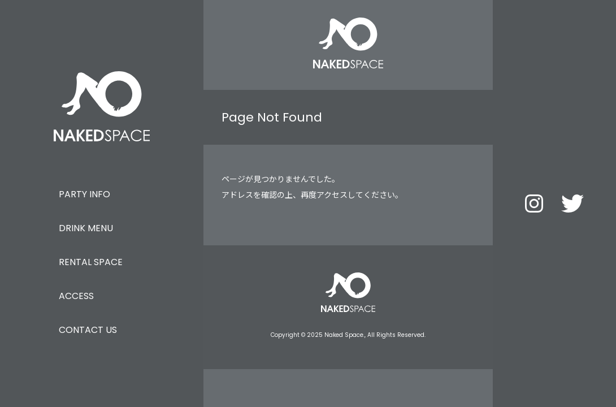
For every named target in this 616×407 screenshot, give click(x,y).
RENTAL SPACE (91, 262)
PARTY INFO (84, 194)
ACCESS (76, 295)
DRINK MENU (86, 228)
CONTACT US (88, 329)
